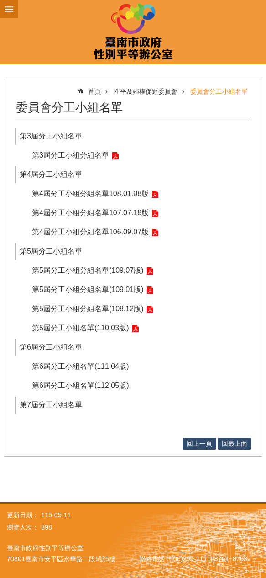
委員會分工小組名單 (219, 91)
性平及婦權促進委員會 (145, 91)
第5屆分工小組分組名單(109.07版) (88, 270)
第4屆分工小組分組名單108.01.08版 (90, 193)
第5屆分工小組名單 (51, 251)
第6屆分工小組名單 (51, 347)
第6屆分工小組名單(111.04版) (80, 366)
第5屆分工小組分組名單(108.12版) (88, 309)
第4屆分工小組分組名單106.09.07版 (90, 232)
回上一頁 (199, 443)
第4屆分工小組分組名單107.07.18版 (90, 213)
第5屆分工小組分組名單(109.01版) (88, 289)
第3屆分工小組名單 (51, 136)
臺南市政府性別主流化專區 (133, 32)
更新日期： (23, 515)
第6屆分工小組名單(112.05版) (80, 385)
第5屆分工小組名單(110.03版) (80, 328)
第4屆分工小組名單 (51, 174)
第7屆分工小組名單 (51, 404)
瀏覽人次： (23, 527)
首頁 (94, 91)
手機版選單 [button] (9, 9)
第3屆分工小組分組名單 (70, 155)
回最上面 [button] (234, 443)
